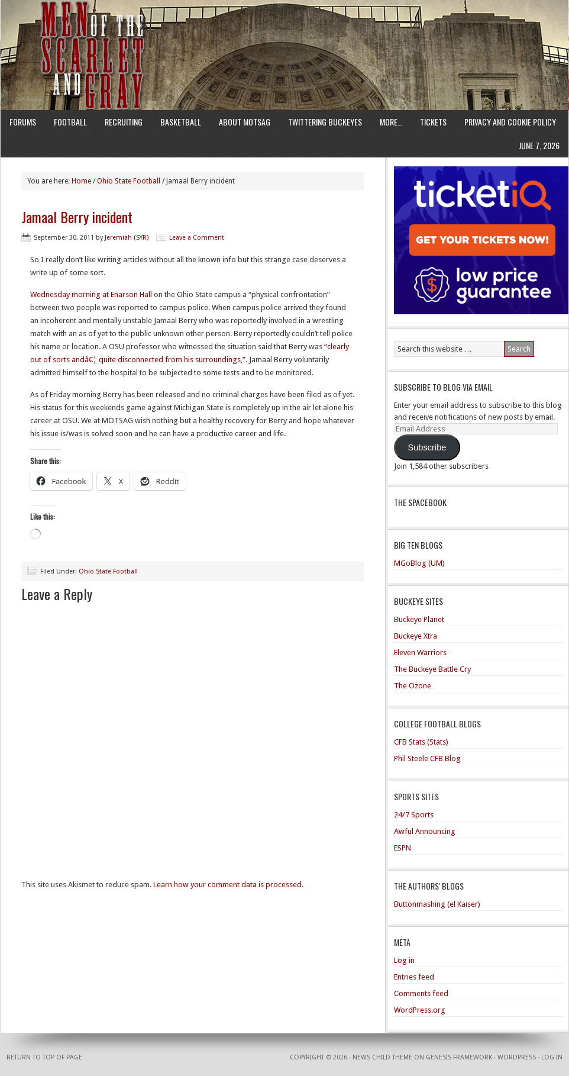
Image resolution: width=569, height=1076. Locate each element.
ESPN (402, 847)
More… (391, 121)
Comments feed (421, 993)
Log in (404, 960)
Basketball (180, 121)
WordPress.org (419, 1010)
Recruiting (124, 121)
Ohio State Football (108, 571)
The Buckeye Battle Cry (432, 669)
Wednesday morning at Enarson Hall (91, 294)
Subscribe (427, 447)
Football (70, 121)
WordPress (516, 1057)
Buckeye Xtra (415, 636)
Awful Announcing (424, 831)
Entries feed (414, 976)
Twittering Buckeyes (325, 121)
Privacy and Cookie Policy (510, 121)
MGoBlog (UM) (419, 563)
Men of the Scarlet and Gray (284, 32)
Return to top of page (44, 1057)
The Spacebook (420, 502)
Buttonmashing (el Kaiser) (437, 904)
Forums (22, 121)
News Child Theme (382, 1057)
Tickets (433, 121)
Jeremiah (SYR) (126, 237)
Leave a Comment (196, 237)
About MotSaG (244, 121)
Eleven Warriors (420, 652)
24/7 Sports (414, 814)
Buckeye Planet (419, 619)
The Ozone (412, 685)
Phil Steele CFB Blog (427, 758)
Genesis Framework (459, 1057)
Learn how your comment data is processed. (228, 884)
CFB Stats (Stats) (421, 741)
